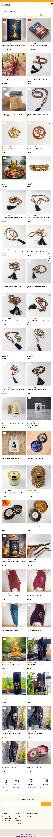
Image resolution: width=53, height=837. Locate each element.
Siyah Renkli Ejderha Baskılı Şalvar (10, 767)
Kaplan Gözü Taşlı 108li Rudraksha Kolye (11, 286)
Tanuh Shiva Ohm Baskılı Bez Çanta (10, 458)
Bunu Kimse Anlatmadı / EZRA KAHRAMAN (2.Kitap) (37, 46)
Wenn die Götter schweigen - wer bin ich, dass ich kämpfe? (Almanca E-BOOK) (13, 562)
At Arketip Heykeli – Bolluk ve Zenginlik (11, 664)
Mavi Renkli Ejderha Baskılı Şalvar (10, 630)
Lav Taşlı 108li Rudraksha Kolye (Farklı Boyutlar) (38, 389)
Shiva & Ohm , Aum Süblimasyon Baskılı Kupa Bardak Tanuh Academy (37, 424)
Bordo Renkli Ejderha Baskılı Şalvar (35, 595)
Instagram (4, 813)
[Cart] (51, 4)
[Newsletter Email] (26, 804)
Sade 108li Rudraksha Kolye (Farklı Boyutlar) (12, 320)
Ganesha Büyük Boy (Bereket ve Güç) (35, 492)
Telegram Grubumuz (6, 818)
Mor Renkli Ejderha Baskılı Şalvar (34, 630)
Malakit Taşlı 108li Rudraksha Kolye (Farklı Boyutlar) (37, 287)
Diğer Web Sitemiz (6, 820)
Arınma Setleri (18, 820)
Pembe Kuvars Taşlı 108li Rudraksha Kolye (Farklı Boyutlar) (38, 218)
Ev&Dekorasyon (18, 822)
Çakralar (16, 818)
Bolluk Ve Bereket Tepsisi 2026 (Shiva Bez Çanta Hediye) (13, 184)
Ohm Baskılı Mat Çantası (33, 699)
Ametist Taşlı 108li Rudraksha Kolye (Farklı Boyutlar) (12, 356)
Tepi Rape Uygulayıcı (32, 561)
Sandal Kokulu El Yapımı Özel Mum (35, 527)
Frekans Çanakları (18, 823)
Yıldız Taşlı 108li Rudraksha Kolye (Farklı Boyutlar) (14, 217)
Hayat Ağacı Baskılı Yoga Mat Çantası (11, 699)
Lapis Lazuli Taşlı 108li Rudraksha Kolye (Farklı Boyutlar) (38, 321)
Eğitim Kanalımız (5, 815)
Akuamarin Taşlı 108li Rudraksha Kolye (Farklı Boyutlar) (12, 252)
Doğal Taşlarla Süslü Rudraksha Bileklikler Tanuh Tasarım (38, 184)
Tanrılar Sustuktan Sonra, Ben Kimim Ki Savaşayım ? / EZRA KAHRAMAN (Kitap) (14, 46)
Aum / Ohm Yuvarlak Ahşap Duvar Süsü (36, 148)
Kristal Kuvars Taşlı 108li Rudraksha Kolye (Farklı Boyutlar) (13, 390)
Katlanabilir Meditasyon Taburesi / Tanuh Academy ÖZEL (12, 115)
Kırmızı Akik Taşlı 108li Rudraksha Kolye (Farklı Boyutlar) (38, 80)
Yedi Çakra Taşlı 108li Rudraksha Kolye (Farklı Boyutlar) (37, 115)
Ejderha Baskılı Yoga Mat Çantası (35, 664)
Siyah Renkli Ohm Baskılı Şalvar (34, 733)
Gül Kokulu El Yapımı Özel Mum (34, 767)
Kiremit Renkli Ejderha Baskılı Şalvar (10, 595)
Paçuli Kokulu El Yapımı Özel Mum (35, 458)
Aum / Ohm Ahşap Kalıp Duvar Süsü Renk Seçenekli (12, 149)
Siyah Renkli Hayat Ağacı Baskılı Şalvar (11, 733)
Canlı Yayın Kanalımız (6, 816)
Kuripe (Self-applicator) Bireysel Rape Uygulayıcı (13, 79)
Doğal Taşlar (17, 813)
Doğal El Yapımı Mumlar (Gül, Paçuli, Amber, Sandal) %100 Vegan (12, 493)
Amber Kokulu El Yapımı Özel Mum (10, 527)
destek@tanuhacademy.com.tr (33, 813)
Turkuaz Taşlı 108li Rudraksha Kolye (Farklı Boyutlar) (37, 356)
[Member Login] (49, 4)
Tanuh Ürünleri (12, 11)
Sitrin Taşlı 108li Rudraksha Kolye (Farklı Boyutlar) (38, 251)
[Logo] (5, 4)
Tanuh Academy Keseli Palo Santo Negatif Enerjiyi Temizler (14, 424)
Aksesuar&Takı (18, 816)
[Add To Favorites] (24, 20)
